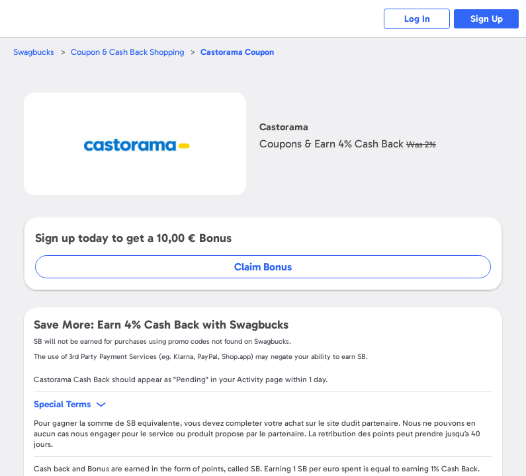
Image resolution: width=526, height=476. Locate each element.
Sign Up (486, 18)
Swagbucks (33, 52)
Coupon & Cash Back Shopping (127, 52)
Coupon (237, 52)
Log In (417, 18)
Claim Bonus (263, 266)
